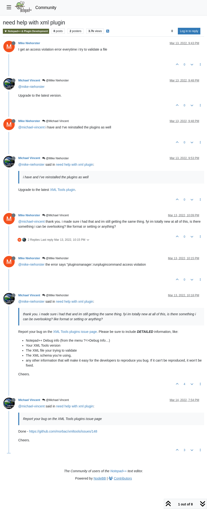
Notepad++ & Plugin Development (26, 31)
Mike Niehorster (29, 43)
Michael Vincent (29, 80)
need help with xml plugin (74, 164)
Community (45, 7)
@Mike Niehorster (55, 80)
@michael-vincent (31, 127)
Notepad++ (118, 471)
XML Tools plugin (62, 190)
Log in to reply (189, 31)
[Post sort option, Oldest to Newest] (172, 31)
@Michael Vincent (55, 121)
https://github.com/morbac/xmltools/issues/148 (63, 431)
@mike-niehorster (31, 87)
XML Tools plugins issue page (75, 332)
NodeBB (100, 478)
